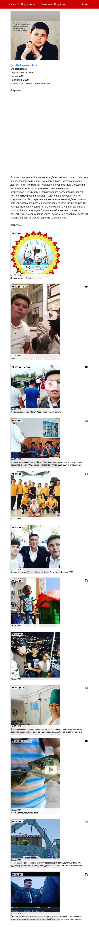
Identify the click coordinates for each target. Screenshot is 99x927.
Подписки (60, 4)
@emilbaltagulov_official (24, 65)
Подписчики (28, 4)
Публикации (45, 4)
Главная (14, 4)
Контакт (86, 4)
